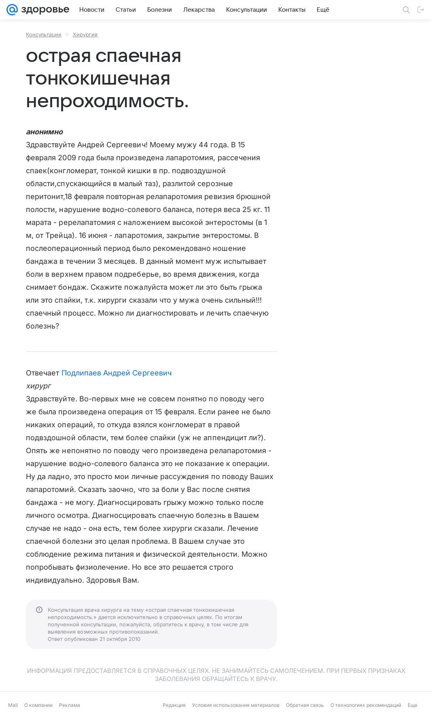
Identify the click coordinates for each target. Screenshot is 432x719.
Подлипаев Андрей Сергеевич (116, 373)
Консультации (43, 34)
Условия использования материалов (236, 705)
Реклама (69, 705)
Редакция (174, 705)
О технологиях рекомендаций (365, 705)
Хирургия (85, 34)
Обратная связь (305, 705)
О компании (38, 705)
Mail (13, 705)
